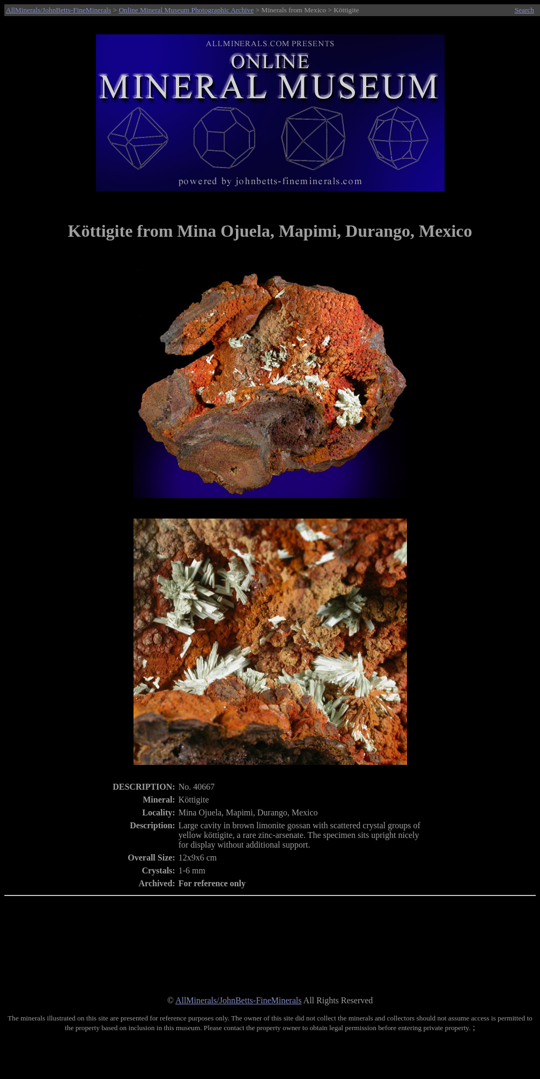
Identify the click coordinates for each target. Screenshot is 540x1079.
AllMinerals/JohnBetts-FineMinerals (58, 10)
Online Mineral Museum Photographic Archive (186, 10)
